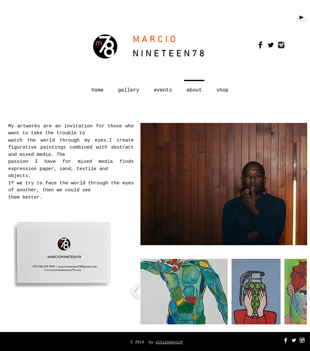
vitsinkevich (169, 342)
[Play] (301, 17)
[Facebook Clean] (285, 340)
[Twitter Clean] (293, 340)
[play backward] (135, 291)
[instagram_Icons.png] (281, 44)
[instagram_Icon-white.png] (302, 340)
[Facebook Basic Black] (260, 44)
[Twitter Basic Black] (270, 44)
